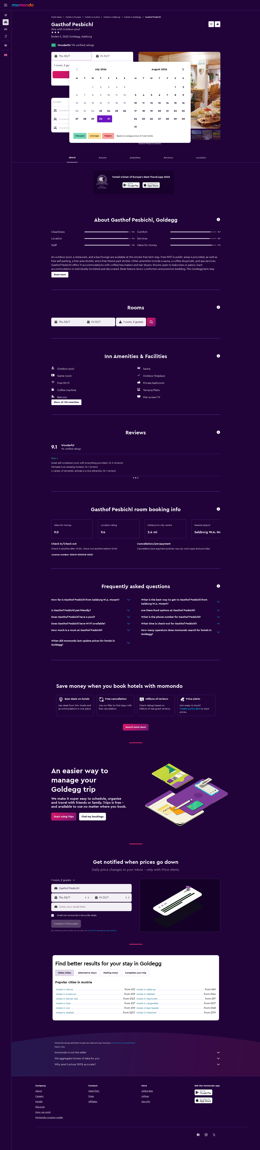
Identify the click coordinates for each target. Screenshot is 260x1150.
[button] (5, 5)
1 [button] (92, 87)
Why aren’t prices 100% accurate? (137, 1064)
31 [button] (108, 119)
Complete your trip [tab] (135, 973)
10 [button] (108, 95)
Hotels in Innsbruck (66, 994)
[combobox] (95, 888)
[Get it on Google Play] (131, 185)
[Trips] (5, 45)
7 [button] (84, 95)
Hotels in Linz (63, 1008)
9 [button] (100, 95)
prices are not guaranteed (123, 1043)
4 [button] (116, 87)
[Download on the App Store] (151, 185)
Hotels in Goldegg (132, 17)
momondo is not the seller (137, 1052)
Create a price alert (190, 709)
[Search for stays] (5, 22)
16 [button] (100, 103)
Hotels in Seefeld (65, 1013)
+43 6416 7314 (59, 40)
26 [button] (124, 111)
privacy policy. (110, 930)
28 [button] (84, 119)
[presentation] (151, 185)
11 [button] (117, 95)
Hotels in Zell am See (67, 999)
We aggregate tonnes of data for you (137, 1058)
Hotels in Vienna (64, 989)
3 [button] (108, 87)
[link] (136, 727)
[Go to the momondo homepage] (22, 5)
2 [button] (100, 87)
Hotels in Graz (63, 1003)
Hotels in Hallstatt (145, 994)
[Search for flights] (5, 15)
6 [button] (77, 95)
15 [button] (93, 103)
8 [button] (93, 95)
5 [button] (124, 87)
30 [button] (100, 119)
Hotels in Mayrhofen (147, 999)
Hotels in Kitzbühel (146, 1013)
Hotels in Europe (73, 17)
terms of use (93, 930)
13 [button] (77, 103)
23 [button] (100, 111)
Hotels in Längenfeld (147, 1003)
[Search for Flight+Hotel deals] (5, 36)
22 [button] (92, 111)
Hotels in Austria (92, 17)
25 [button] (116, 111)
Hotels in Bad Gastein (147, 1008)
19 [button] (124, 103)
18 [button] (116, 103)
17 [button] (108, 103)
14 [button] (85, 103)
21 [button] (85, 111)
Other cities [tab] (64, 973)
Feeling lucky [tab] (110, 973)
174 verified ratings (82, 45)
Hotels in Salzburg (112, 17)
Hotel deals (56, 17)
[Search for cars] (5, 29)
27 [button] (76, 119)
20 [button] (76, 111)
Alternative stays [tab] (87, 973)
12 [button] (124, 95)
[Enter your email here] (95, 907)
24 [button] (108, 111)
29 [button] (92, 119)
